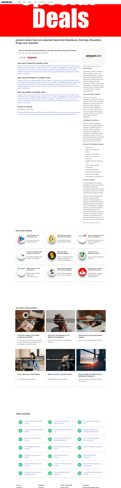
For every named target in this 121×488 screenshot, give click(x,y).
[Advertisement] (60, 294)
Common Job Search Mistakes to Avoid (33, 422)
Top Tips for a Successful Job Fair (92, 422)
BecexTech (67, 66)
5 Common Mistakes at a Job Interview (32, 464)
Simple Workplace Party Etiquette (61, 456)
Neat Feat (40, 72)
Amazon (20, 66)
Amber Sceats (27, 66)
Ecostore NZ (21, 70)
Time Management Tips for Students (32, 447)
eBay (71, 68)
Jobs (24, 2)
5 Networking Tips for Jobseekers (89, 456)
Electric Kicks (30, 70)
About (35, 2)
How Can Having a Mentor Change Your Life (61, 422)
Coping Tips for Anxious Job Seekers (32, 456)
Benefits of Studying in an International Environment (90, 430)
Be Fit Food (60, 66)
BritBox (33, 68)
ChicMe (38, 68)
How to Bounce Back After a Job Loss (63, 430)
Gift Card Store (42, 70)
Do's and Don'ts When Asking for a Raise (92, 473)
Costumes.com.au (46, 68)
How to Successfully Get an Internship (62, 473)
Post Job (50, 2)
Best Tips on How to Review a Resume (32, 439)
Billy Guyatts (75, 66)
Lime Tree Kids (72, 70)
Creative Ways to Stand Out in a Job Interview (92, 464)
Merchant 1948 (22, 72)
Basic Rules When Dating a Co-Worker (63, 447)
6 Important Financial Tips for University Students (32, 473)
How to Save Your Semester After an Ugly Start (91, 439)
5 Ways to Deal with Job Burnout (92, 446)
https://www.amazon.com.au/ (91, 66)
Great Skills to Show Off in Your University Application (63, 439)
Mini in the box (31, 72)
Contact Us (42, 2)
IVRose (65, 70)
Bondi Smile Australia (24, 68)
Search (30, 2)
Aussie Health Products (39, 66)
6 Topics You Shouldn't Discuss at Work (63, 464)
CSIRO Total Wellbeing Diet (61, 68)
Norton (45, 72)
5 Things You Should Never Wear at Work (33, 430)
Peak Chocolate (53, 72)
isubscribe (59, 70)
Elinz (36, 70)
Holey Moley (51, 70)
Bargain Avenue (51, 66)
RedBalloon (61, 72)
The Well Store (26, 73)
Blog (19, 2)
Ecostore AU (77, 68)
